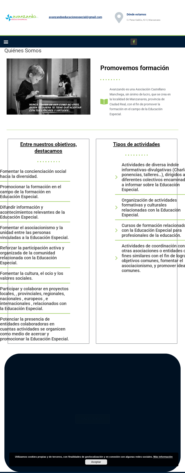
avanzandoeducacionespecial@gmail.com (75, 17)
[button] (5, 41)
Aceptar (96, 462)
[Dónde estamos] (119, 17)
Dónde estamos (136, 14)
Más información (162, 456)
